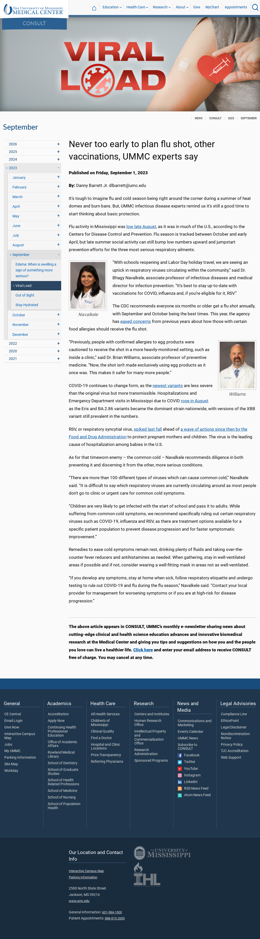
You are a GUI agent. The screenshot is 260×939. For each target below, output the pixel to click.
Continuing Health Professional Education (62, 731)
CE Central (12, 714)
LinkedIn (188, 782)
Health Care (135, 7)
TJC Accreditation (235, 751)
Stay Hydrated (26, 305)
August (18, 245)
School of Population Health (64, 806)
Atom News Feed (194, 795)
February (19, 187)
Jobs (8, 745)
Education (111, 7)
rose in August (194, 400)
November (20, 325)
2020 (13, 351)
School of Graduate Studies (63, 772)
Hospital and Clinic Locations (105, 747)
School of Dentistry (62, 763)
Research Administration (146, 752)
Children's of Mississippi (100, 723)
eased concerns (135, 321)
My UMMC (12, 751)
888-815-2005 (115, 918)
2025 (13, 152)
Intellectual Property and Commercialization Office (150, 737)
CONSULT (34, 23)
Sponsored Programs (151, 761)
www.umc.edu (79, 901)
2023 (13, 168)
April (16, 206)
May (15, 216)
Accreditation (58, 714)
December (20, 335)
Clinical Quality (102, 731)
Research (160, 7)
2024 (13, 159)
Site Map (11, 764)
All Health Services (105, 714)
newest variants (168, 385)
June (16, 226)
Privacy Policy (232, 745)
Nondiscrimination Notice (235, 736)
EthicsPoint (230, 721)
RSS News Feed (193, 789)
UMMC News (188, 738)
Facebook (189, 755)
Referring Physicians (107, 762)
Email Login (13, 721)
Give (196, 7)
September (20, 255)
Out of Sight (24, 295)
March (17, 197)
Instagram (189, 775)
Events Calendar (190, 732)
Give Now (11, 727)
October (18, 315)
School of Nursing (62, 797)
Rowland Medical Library (61, 755)
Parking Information (20, 758)
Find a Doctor (101, 738)
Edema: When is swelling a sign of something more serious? (35, 270)
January (19, 178)
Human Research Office (147, 723)
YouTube (188, 769)
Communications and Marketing (195, 723)
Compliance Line (234, 714)
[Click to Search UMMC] (255, 7)
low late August (141, 226)
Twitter (186, 762)
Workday (11, 771)
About (180, 7)
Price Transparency (106, 755)
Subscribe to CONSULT (187, 747)
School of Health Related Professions (63, 782)
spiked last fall (148, 429)
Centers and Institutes (151, 714)
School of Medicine (62, 791)
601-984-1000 (112, 912)
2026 (13, 144)
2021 (13, 359)
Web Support (231, 758)
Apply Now (56, 721)
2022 (13, 343)
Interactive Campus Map (19, 736)
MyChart (212, 7)
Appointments (236, 7)
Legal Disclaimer (234, 727)
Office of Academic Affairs (62, 744)
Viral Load (23, 286)
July (15, 235)
